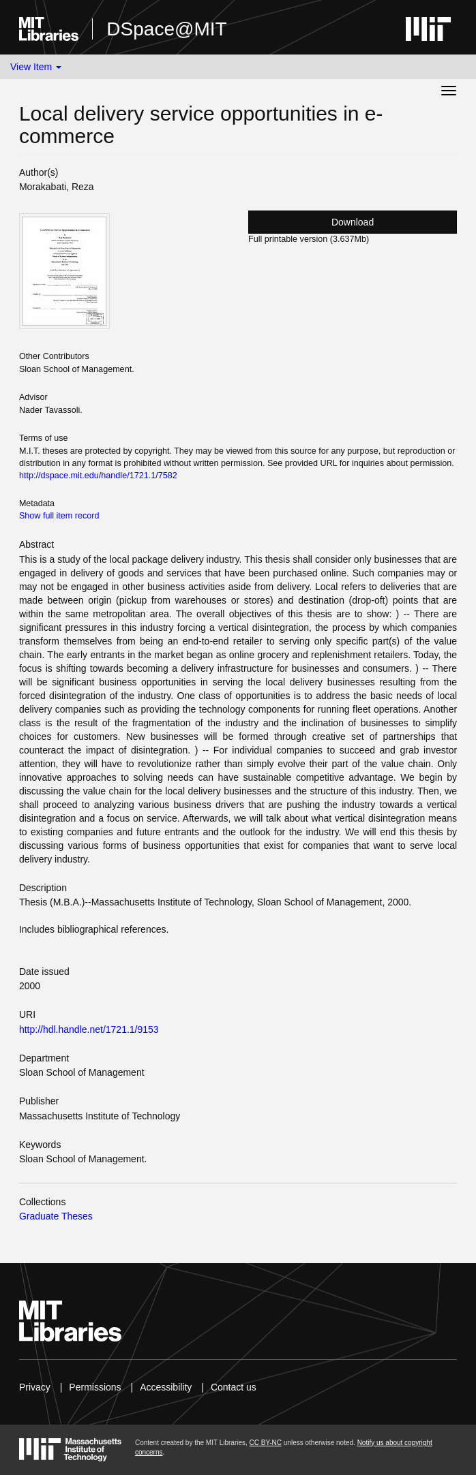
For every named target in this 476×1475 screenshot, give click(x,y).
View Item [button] (35, 66)
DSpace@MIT (166, 29)
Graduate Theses (56, 1216)
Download (352, 222)
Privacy (34, 1387)
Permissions (95, 1387)
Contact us (233, 1387)
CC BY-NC (266, 1442)
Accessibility (166, 1387)
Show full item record (59, 516)
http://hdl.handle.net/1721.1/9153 (89, 1029)
